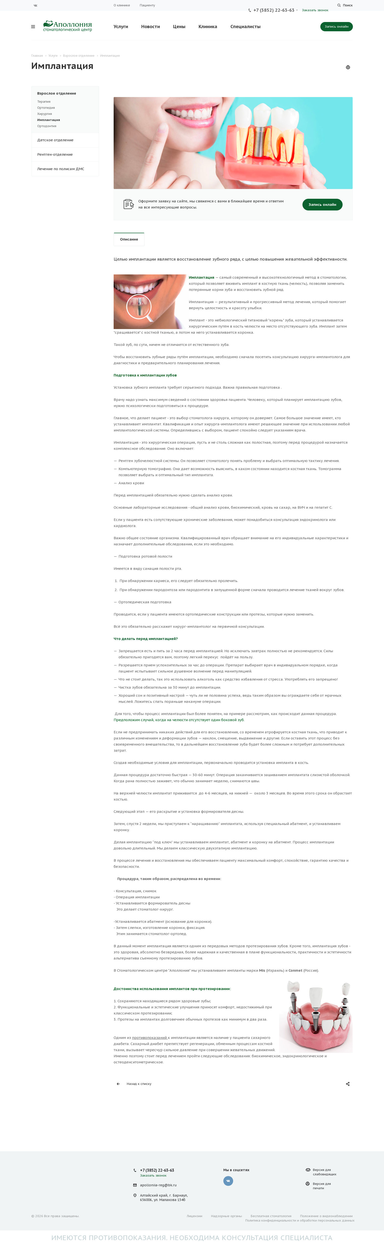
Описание (129, 239)
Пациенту (147, 5)
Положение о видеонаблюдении (326, 1216)
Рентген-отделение (68, 154)
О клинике (122, 5)
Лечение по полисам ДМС (60, 168)
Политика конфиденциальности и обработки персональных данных (300, 1220)
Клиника (208, 26)
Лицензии (194, 1216)
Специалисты (245, 26)
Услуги (121, 26)
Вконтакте (35, 5)
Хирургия (44, 114)
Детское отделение (68, 140)
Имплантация (48, 120)
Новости (150, 26)
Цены (179, 26)
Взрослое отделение (68, 93)
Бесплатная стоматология (271, 1216)
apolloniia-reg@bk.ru (158, 1185)
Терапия (43, 101)
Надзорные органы (226, 1216)
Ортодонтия (46, 126)
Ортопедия (46, 108)
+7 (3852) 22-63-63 (274, 10)
